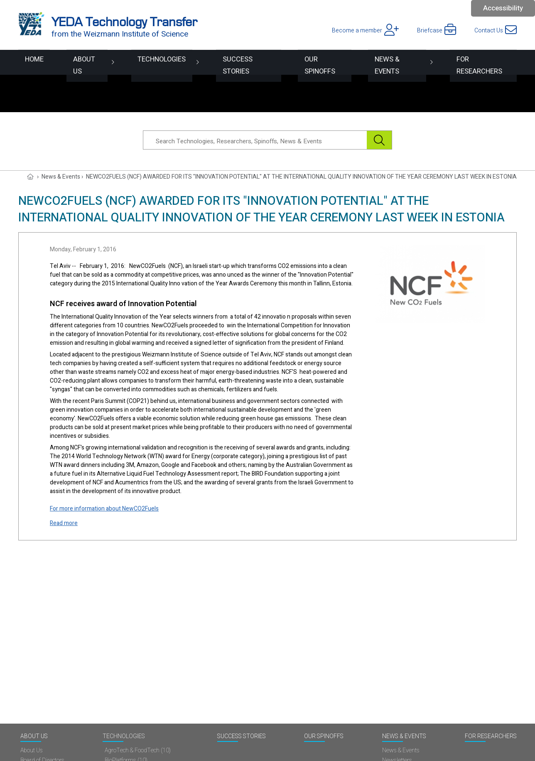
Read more (64, 523)
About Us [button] (78, 62)
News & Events (404, 737)
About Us (34, 737)
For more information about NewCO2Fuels (104, 508)
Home (28, 62)
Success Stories (239, 62)
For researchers (484, 62)
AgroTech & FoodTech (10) (138, 750)
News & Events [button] (394, 62)
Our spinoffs (318, 62)
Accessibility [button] (503, 8)
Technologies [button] (151, 62)
